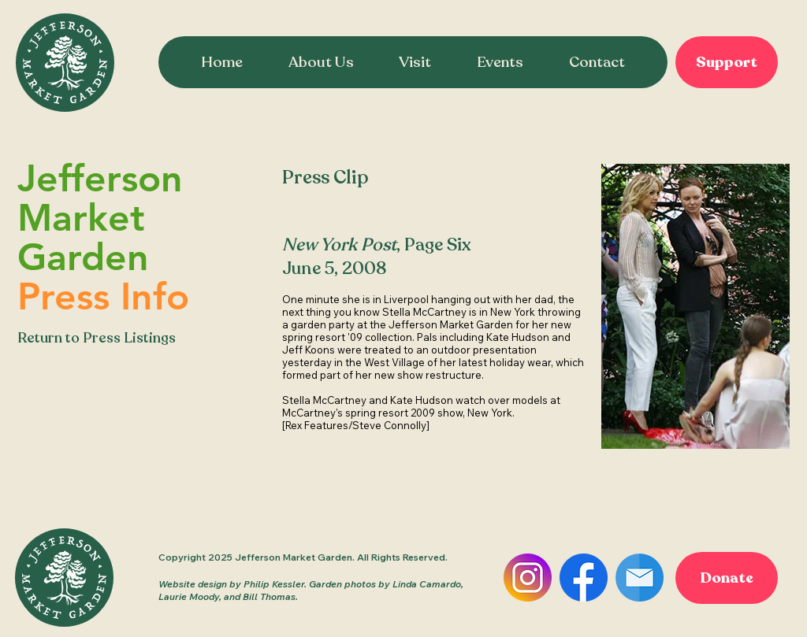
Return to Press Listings (96, 337)
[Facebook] (584, 578)
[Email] (639, 578)
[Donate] (726, 578)
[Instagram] (528, 578)
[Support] (726, 62)
